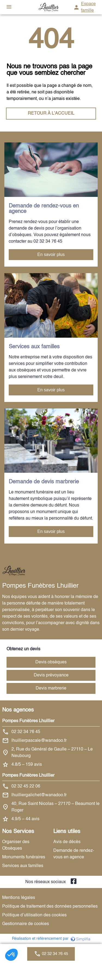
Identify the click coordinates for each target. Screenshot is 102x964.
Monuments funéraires (23, 857)
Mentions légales (18, 898)
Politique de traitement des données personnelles (50, 906)
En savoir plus (51, 254)
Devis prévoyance (51, 675)
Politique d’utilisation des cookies (34, 915)
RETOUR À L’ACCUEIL (51, 113)
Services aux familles (22, 866)
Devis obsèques (51, 662)
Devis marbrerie (51, 688)
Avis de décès (67, 842)
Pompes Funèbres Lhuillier (28, 721)
